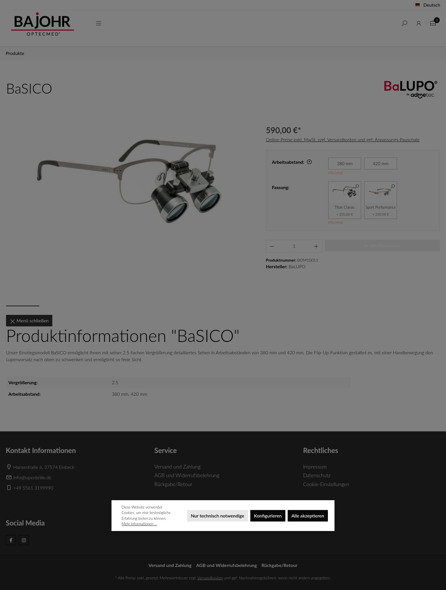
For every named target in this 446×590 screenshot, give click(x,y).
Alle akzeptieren (307, 515)
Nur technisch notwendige (217, 515)
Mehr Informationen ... (139, 524)
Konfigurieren (268, 515)
